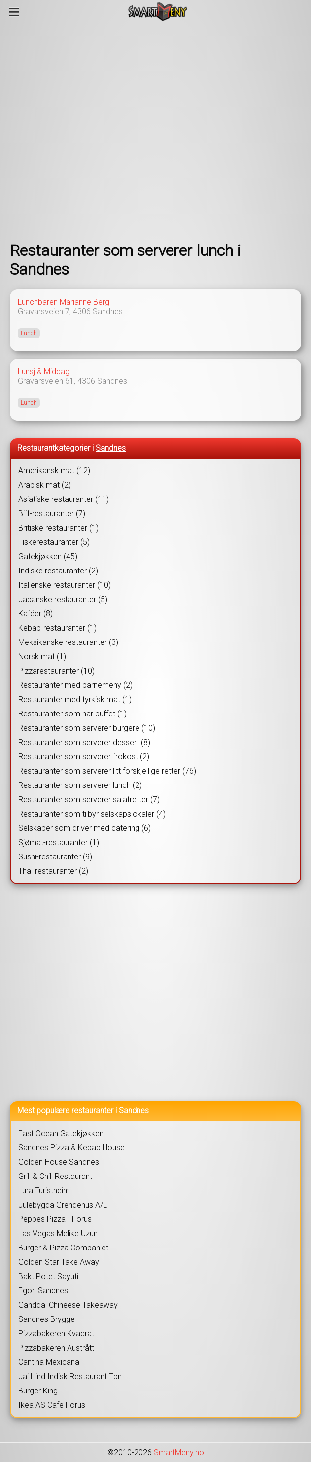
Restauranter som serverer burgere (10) (86, 728)
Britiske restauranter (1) (58, 528)
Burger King (38, 1390)
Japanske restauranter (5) (62, 599)
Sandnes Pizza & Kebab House (71, 1147)
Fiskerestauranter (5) (54, 542)
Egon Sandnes (43, 1290)
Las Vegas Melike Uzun (58, 1233)
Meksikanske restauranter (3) (68, 642)
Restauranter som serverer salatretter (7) (89, 799)
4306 (82, 311)
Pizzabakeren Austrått (56, 1348)
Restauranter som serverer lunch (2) (80, 785)
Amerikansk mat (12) (54, 470)
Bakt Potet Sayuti (48, 1276)
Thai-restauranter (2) (53, 871)
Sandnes (108, 311)
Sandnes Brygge (46, 1319)
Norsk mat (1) (42, 656)
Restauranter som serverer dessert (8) (84, 742)
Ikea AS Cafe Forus (51, 1405)
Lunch (29, 333)
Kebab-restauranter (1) (57, 628)
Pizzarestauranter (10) (56, 671)
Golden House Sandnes (58, 1162)
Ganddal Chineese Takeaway (68, 1305)
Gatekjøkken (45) (47, 556)
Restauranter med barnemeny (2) (75, 685)
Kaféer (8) (35, 613)
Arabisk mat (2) (44, 485)
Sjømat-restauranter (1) (58, 842)
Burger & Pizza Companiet (63, 1247)
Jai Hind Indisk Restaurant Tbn (70, 1376)
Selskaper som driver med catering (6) (84, 828)
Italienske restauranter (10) (64, 585)
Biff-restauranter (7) (51, 513)
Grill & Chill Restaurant (55, 1176)
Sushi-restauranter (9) (55, 856)
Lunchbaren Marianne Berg (63, 302)
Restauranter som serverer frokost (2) (83, 756)
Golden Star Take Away (58, 1262)
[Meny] (14, 12)
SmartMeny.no (179, 1452)
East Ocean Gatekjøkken (61, 1133)
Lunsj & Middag (43, 371)
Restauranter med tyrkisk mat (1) (75, 699)
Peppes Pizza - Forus (55, 1219)
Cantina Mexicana (48, 1362)
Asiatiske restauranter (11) (63, 499)
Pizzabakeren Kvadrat (56, 1333)
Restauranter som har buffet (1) (72, 713)
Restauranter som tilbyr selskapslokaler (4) (92, 814)
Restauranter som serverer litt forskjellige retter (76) (107, 771)
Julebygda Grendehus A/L (62, 1205)
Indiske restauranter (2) (58, 570)
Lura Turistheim (44, 1190)
